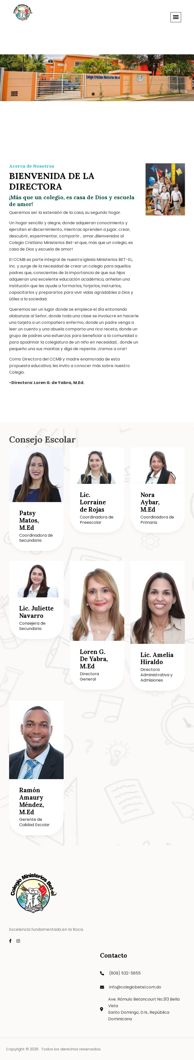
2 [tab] (100, 94)
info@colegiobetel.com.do (135, 987)
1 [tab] (93, 94)
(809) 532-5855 (125, 973)
